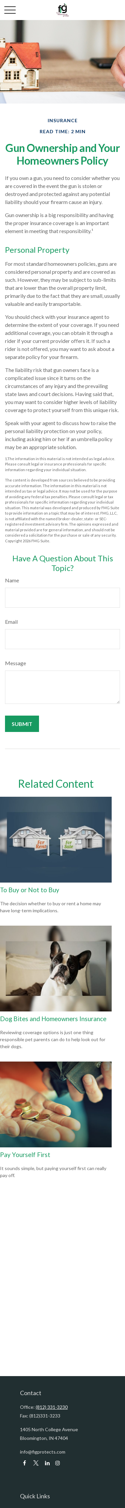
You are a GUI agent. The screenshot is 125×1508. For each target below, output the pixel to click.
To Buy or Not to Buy (29, 890)
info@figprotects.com (42, 1452)
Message (15, 663)
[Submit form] (22, 724)
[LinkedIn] (47, 1463)
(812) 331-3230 (52, 1407)
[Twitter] (35, 1463)
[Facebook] (24, 1463)
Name (12, 580)
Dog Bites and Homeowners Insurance (53, 1018)
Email (11, 621)
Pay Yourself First (25, 1154)
